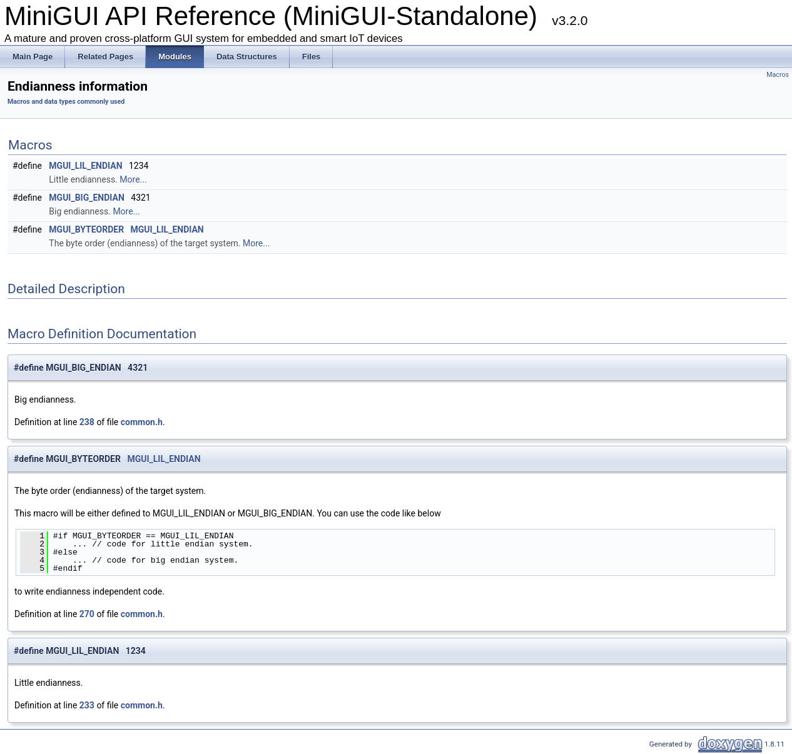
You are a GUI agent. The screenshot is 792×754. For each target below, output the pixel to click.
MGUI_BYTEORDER (86, 229)
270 (86, 614)
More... (132, 179)
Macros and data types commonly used (66, 102)
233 (86, 705)
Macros (777, 75)
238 (86, 422)
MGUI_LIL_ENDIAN (85, 166)
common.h (142, 422)
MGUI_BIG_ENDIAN (86, 198)
